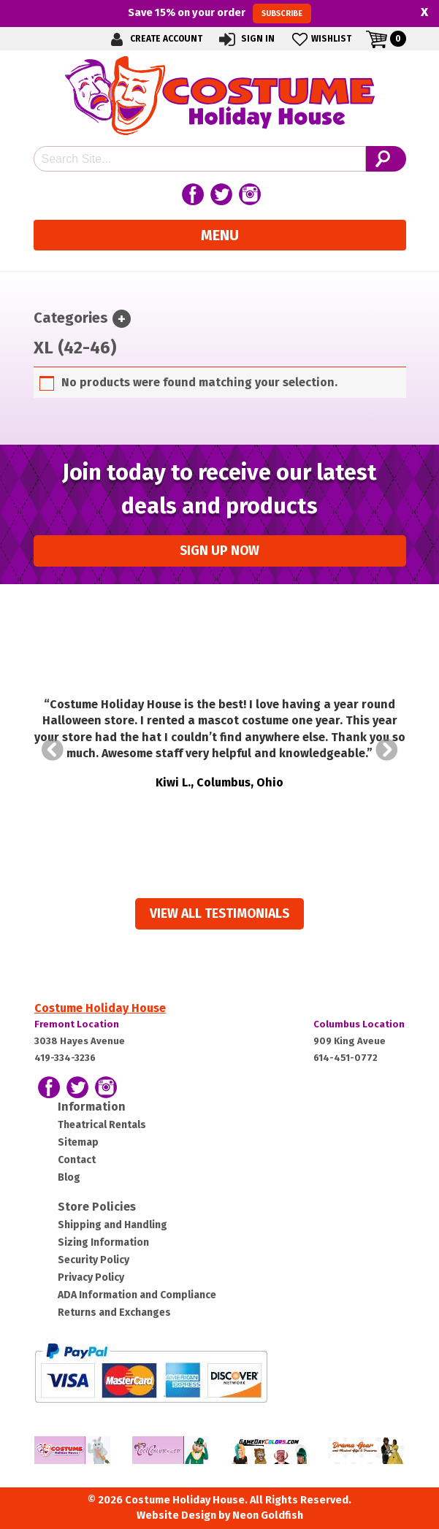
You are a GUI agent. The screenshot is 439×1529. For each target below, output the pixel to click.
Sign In (246, 39)
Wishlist (320, 39)
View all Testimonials (219, 913)
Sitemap (78, 1142)
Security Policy (93, 1260)
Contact (77, 1160)
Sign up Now (219, 551)
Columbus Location (359, 1024)
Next (387, 750)
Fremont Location (76, 1024)
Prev (52, 750)
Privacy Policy (91, 1277)
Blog (69, 1177)
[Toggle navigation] (121, 319)
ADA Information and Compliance (137, 1295)
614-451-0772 (345, 1057)
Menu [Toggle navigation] (220, 235)
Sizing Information (103, 1242)
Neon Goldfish (267, 1515)
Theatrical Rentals (102, 1125)
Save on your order (219, 13)
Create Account (154, 39)
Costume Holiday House (100, 1008)
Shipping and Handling (112, 1225)
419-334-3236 (65, 1057)
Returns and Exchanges (114, 1312)
